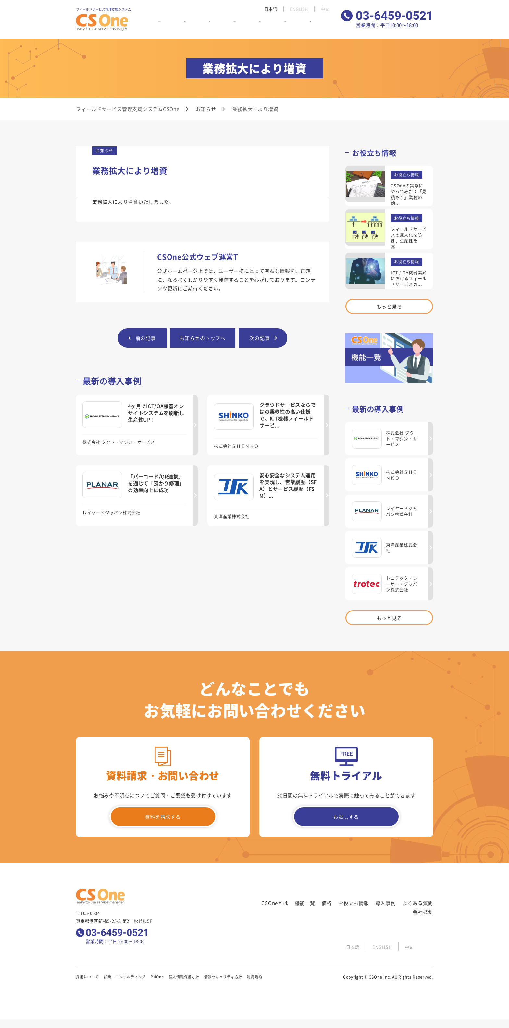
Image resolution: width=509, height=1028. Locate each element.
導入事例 (266, 25)
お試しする (346, 816)
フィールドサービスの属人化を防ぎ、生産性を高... (409, 237)
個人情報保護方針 (184, 976)
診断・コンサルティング (125, 976)
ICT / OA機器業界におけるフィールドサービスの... (409, 278)
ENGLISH (297, 9)
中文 (324, 9)
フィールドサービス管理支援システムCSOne (128, 108)
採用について (87, 976)
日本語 (268, 9)
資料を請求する (162, 816)
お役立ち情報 (238, 25)
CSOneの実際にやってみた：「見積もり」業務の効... (409, 194)
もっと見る (389, 306)
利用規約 (254, 976)
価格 (215, 25)
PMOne (157, 976)
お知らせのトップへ (203, 337)
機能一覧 (197, 25)
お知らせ (206, 108)
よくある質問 (294, 25)
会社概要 (322, 25)
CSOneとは (171, 25)
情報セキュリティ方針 (223, 976)
